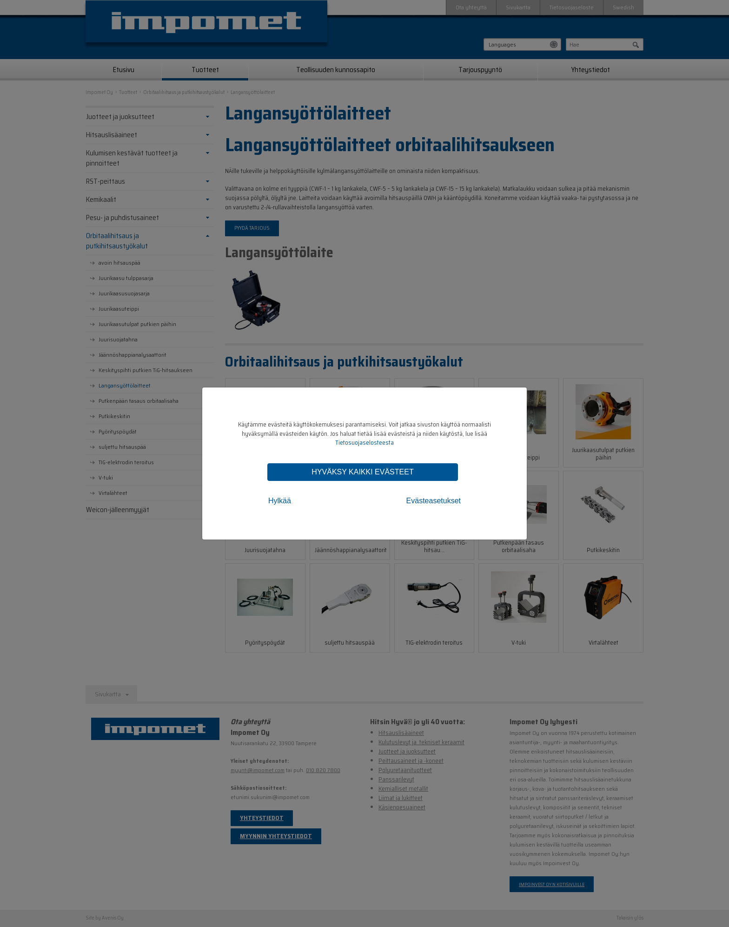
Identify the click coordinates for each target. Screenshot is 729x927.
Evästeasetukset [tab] (433, 501)
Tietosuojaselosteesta (364, 442)
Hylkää (279, 501)
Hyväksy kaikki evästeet (362, 472)
